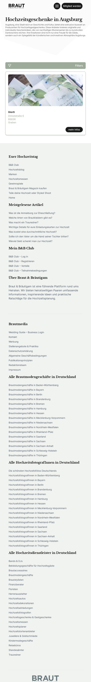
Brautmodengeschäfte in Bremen (26, 403)
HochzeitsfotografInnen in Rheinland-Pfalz (32, 522)
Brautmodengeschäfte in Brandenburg (29, 399)
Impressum (15, 369)
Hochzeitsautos (17, 598)
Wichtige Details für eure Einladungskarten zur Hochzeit (39, 227)
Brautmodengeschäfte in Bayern (26, 389)
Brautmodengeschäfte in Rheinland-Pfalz (31, 431)
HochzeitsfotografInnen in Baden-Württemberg (34, 475)
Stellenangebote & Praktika (23, 346)
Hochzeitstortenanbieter (22, 631)
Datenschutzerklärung (21, 351)
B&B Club (14, 164)
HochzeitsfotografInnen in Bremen (27, 494)
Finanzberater (16, 584)
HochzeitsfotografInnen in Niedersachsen (31, 512)
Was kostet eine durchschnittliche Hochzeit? (33, 231)
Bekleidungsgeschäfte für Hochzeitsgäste (31, 565)
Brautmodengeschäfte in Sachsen (27, 441)
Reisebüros (15, 645)
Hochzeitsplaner (17, 626)
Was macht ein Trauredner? (23, 222)
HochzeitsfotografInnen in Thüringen (28, 545)
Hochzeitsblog (16, 169)
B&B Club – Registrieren (21, 261)
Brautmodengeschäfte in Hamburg (27, 408)
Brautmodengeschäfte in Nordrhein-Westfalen (33, 427)
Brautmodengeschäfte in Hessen (26, 413)
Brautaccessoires (18, 570)
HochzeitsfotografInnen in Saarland (28, 526)
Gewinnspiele (16, 183)
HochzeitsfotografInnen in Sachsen (28, 531)
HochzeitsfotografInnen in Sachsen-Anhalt (32, 536)
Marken (13, 174)
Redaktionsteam (17, 365)
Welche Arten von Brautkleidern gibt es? (30, 217)
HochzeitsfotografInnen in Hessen (27, 503)
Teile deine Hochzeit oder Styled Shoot (30, 192)
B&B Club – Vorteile (19, 265)
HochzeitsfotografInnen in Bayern (27, 480)
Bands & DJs (15, 561)
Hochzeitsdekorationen (21, 603)
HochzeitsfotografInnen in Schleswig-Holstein (33, 541)
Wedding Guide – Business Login (26, 332)
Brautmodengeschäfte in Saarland (27, 436)
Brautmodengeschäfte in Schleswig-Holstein (33, 450)
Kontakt (13, 336)
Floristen (13, 589)
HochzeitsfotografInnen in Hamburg (28, 498)
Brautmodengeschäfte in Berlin (25, 394)
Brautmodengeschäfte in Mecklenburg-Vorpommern (37, 417)
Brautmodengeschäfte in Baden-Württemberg (33, 385)
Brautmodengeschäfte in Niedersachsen (30, 422)
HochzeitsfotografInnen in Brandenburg (30, 489)
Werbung (13, 341)
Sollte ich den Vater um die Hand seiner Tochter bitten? (38, 236)
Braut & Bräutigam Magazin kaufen (28, 188)
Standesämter (16, 650)
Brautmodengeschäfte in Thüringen (28, 455)
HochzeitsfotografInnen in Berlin (26, 484)
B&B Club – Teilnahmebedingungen (28, 270)
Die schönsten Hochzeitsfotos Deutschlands (32, 470)
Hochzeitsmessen (18, 178)
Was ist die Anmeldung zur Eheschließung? (32, 213)
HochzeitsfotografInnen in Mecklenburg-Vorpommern (37, 508)
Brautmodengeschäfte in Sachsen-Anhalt (31, 446)
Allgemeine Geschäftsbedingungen (28, 355)
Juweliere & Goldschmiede (23, 636)
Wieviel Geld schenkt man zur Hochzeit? (30, 241)
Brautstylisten (16, 579)
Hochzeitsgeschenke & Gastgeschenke (30, 617)
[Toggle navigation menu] (57, 6)
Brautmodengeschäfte (21, 575)
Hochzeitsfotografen (20, 612)
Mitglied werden (72, 6)
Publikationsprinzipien (20, 360)
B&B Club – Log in (18, 256)
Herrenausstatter (18, 593)
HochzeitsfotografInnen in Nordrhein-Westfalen (34, 517)
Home (12, 197)
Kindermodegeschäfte (21, 640)
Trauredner (15, 654)
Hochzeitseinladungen (21, 607)
